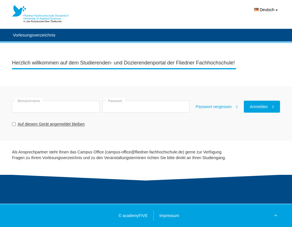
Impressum (169, 215)
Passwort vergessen (217, 106)
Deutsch (266, 9)
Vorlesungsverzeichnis (34, 35)
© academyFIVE (133, 215)
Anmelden (262, 106)
